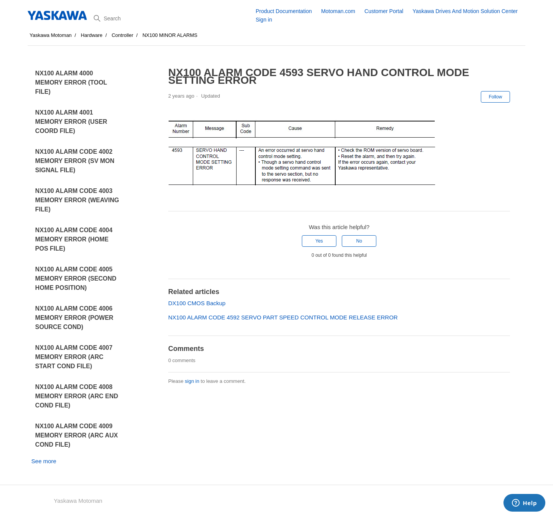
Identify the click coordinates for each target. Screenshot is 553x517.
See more (43, 461)
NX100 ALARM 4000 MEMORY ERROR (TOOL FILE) (71, 82)
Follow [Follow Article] (495, 97)
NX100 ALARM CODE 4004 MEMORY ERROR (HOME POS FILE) (74, 239)
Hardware (91, 35)
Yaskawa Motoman (51, 35)
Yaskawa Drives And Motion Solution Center (465, 11)
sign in (192, 381)
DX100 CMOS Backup (196, 303)
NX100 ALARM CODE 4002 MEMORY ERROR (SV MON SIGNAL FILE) (74, 160)
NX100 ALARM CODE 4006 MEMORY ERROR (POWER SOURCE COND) (74, 317)
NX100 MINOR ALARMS (169, 35)
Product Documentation (284, 11)
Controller (122, 35)
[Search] (172, 18)
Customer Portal (383, 11)
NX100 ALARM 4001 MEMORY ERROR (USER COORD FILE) (71, 121)
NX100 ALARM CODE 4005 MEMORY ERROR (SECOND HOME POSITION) (76, 278)
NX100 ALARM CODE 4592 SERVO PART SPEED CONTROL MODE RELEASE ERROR (283, 317)
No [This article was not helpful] (359, 241)
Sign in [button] (264, 20)
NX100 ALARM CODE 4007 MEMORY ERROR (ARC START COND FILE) (74, 356)
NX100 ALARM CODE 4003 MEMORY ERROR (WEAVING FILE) (77, 200)
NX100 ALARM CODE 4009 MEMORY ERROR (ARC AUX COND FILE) (76, 435)
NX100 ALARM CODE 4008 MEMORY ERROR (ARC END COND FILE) (76, 396)
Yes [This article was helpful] (319, 241)
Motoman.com (338, 11)
